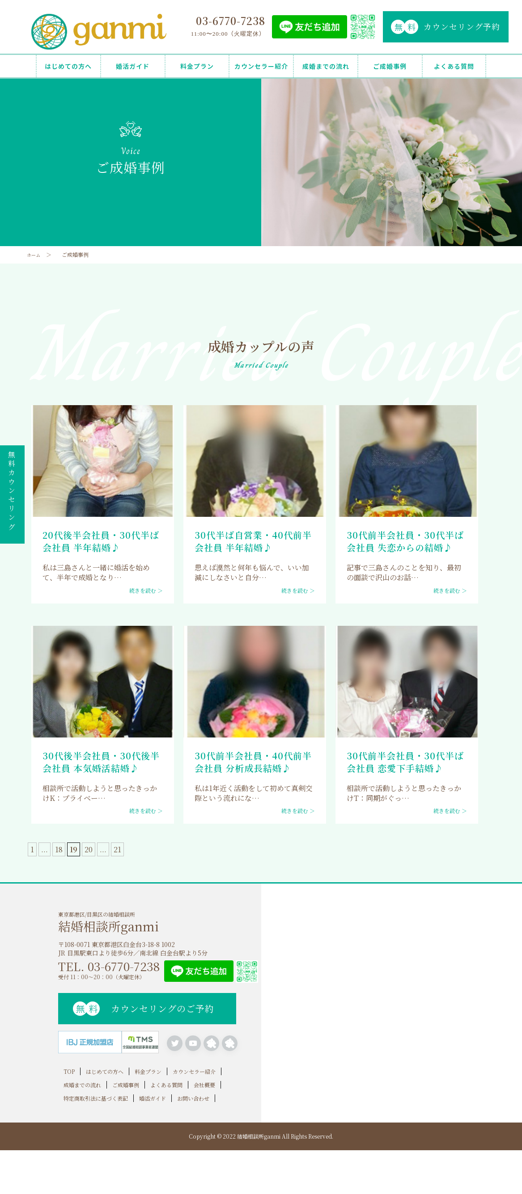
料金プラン (197, 66)
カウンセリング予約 (445, 27)
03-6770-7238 (230, 20)
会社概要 (204, 1082)
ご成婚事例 (390, 66)
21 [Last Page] (117, 849)
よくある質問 (454, 66)
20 (89, 849)
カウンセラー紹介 (261, 66)
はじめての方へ (68, 66)
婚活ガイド (132, 66)
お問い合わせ (193, 1096)
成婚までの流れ (325, 66)
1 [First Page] (32, 849)
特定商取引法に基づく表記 (96, 1096)
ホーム (35, 254)
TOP (69, 1069)
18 (59, 849)
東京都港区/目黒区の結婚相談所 (159, 921)
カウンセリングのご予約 (143, 1008)
